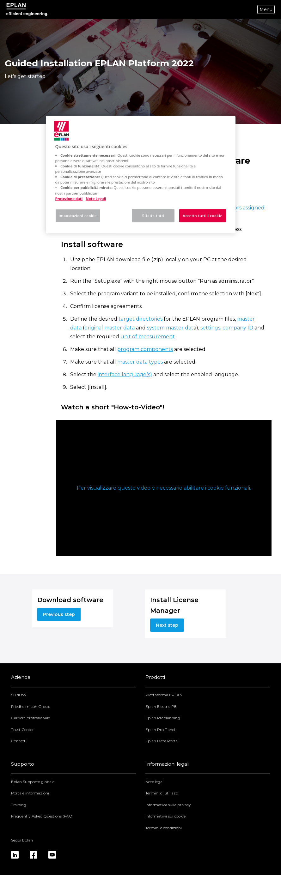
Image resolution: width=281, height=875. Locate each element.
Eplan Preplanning (162, 717)
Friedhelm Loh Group (30, 706)
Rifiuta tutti (153, 215)
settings (210, 328)
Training (18, 804)
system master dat (170, 328)
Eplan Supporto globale (32, 781)
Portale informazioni (30, 793)
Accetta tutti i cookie (202, 215)
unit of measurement (147, 337)
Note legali (154, 781)
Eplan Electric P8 (161, 706)
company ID (238, 328)
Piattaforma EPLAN (163, 694)
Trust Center (22, 729)
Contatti (19, 741)
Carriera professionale (30, 717)
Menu (266, 9)
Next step (167, 625)
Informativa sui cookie (165, 816)
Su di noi (19, 694)
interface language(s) (125, 374)
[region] (140, 174)
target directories (140, 319)
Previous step (59, 614)
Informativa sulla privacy (168, 804)
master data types (140, 362)
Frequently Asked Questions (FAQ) (42, 816)
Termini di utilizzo (161, 793)
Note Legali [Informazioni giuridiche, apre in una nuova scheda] (96, 198)
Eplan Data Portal (162, 741)
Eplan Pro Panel (160, 729)
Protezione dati (69, 198)
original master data (109, 328)
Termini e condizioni (163, 827)
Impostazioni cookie (78, 215)
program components (145, 349)
